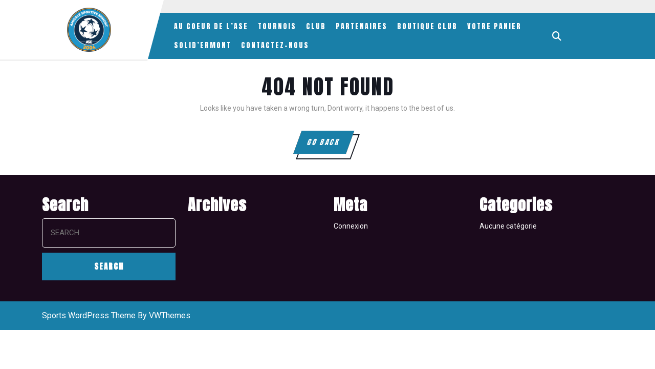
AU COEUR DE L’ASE (211, 26)
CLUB (316, 26)
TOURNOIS (277, 26)
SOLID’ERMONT (202, 45)
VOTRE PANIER (494, 26)
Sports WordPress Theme (89, 315)
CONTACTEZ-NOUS (275, 45)
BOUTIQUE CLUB (427, 26)
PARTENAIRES (361, 26)
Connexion (351, 226)
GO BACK (329, 145)
